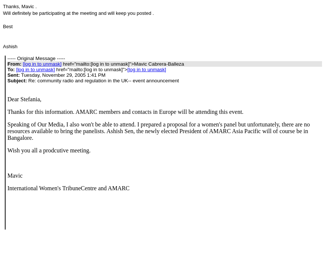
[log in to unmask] (42, 64)
